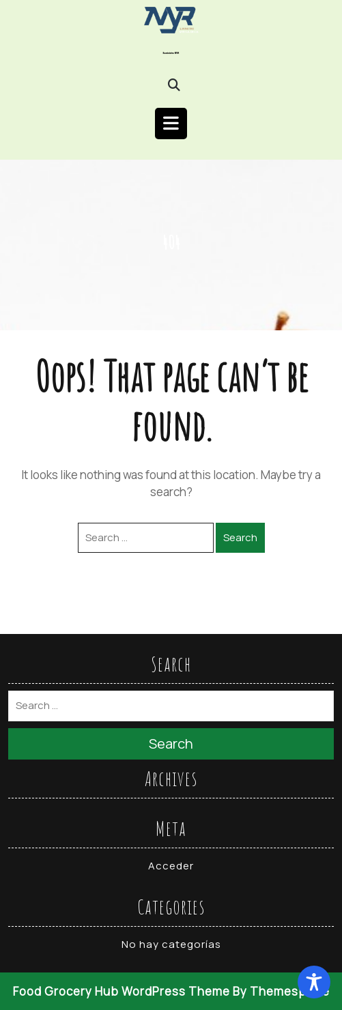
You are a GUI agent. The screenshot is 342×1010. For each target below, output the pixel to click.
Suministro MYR (171, 53)
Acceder (171, 865)
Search (240, 537)
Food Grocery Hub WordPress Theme (121, 991)
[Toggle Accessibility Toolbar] (314, 982)
